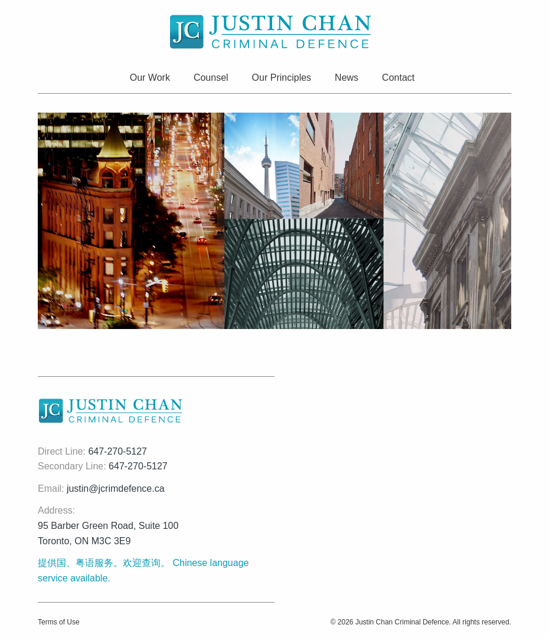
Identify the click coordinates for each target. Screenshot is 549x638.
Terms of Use (59, 622)
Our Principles (281, 78)
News (346, 78)
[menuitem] (152, 79)
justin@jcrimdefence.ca (116, 489)
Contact (398, 78)
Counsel (211, 78)
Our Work (150, 78)
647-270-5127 (117, 451)
